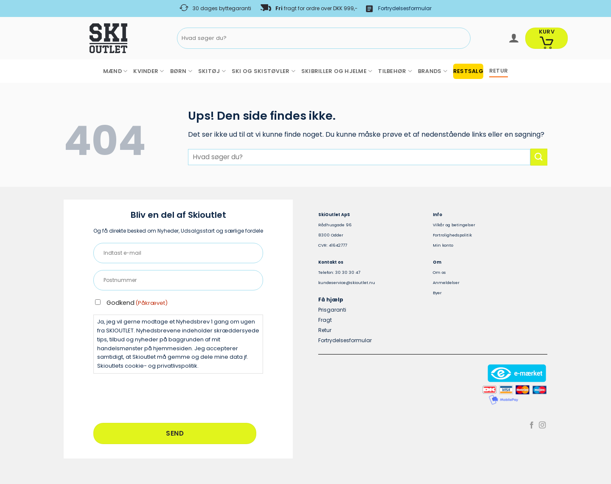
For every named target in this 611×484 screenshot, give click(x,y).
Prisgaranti (332, 309)
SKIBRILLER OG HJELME (337, 71)
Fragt (325, 320)
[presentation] (157, 397)
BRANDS (432, 71)
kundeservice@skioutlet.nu (346, 282)
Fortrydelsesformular (405, 8)
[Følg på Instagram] (542, 425)
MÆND (115, 71)
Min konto (443, 245)
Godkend (137, 302)
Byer (437, 292)
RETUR (498, 70)
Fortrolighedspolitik (452, 235)
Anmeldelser (446, 282)
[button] (513, 38)
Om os (439, 272)
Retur (324, 330)
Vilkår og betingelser (454, 225)
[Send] (463, 38)
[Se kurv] (546, 38)
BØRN (181, 71)
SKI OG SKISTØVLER (263, 71)
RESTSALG (468, 71)
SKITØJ (212, 71)
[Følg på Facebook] (531, 425)
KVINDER (148, 71)
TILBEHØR (395, 71)
